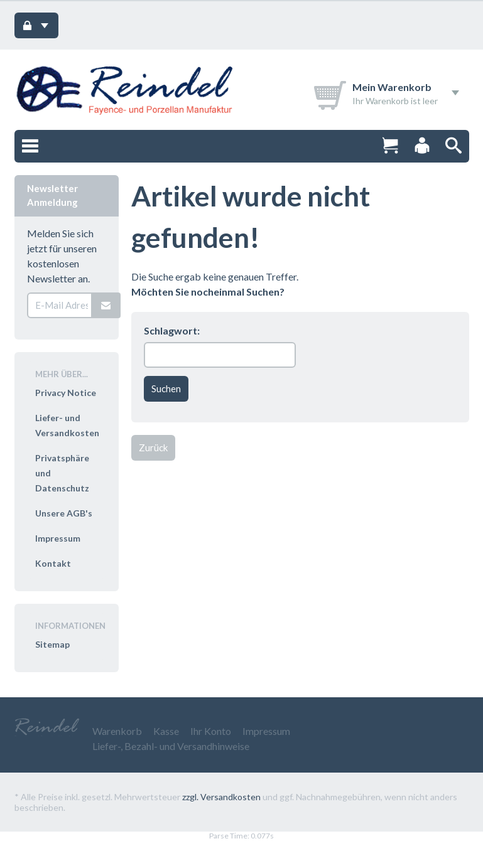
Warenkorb (117, 731)
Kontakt (53, 563)
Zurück (153, 447)
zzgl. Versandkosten (221, 796)
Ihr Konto (210, 731)
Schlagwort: (172, 330)
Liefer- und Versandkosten (67, 425)
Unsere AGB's (63, 513)
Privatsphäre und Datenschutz (62, 473)
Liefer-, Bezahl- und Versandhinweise (170, 746)
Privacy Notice (65, 392)
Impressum (57, 538)
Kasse (166, 731)
